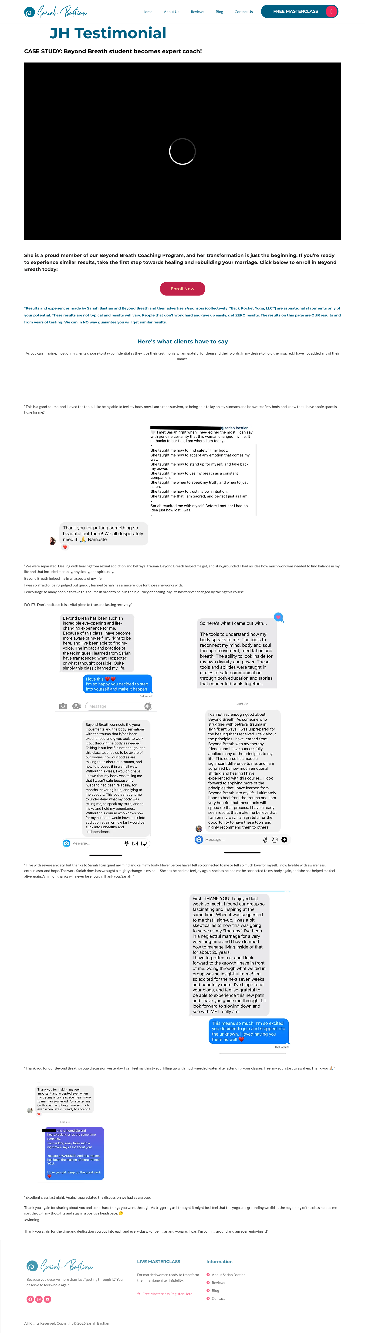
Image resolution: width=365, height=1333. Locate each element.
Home (147, 11)
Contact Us (244, 11)
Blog (219, 11)
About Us (171, 11)
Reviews (197, 11)
